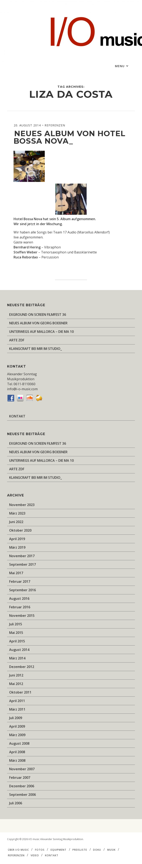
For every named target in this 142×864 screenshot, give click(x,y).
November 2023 (22, 504)
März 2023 (17, 513)
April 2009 (17, 726)
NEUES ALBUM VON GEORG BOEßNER (38, 323)
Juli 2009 (15, 718)
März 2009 (17, 735)
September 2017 (22, 564)
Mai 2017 (16, 573)
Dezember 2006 (21, 786)
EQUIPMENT (58, 850)
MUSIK (111, 850)
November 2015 (22, 615)
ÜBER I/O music (18, 850)
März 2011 (17, 709)
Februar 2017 (19, 581)
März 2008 (17, 760)
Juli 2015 (15, 624)
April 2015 (17, 641)
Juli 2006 (15, 803)
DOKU (97, 850)
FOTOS (40, 850)
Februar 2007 (19, 777)
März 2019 (17, 547)
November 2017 (22, 556)
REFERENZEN (55, 125)
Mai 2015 (16, 632)
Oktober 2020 (20, 530)
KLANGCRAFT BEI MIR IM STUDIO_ (35, 348)
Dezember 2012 (21, 666)
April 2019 (17, 539)
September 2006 (22, 794)
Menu (120, 66)
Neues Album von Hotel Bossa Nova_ (70, 137)
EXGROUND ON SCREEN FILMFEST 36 (37, 314)
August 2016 (19, 598)
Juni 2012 (16, 675)
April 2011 (17, 701)
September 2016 (22, 590)
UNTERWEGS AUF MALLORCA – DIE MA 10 (41, 331)
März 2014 (17, 658)
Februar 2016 (19, 607)
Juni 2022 (16, 522)
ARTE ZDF (16, 340)
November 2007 (22, 769)
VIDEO (35, 855)
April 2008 (17, 752)
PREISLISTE (79, 850)
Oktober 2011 (20, 692)
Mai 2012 (16, 683)
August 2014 (19, 649)
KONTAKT (17, 416)
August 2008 (19, 743)
